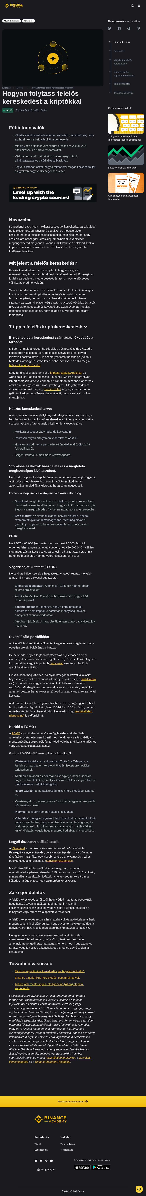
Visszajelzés (66, 1150)
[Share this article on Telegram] (128, 28)
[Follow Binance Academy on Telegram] (46, 1161)
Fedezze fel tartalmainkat (73, 1101)
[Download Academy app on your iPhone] (82, 1168)
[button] (139, 5)
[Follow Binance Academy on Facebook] (36, 1160)
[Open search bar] (131, 5)
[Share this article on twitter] (109, 28)
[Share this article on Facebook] (119, 28)
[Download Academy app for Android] (101, 1168)
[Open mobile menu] (139, 5)
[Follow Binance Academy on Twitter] (41, 1161)
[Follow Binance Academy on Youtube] (51, 1161)
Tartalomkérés (67, 1144)
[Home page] (14, 5)
